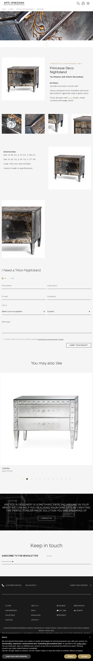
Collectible (10, 618)
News (33, 613)
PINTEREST (62, 618)
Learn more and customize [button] (16, 656)
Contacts (35, 623)
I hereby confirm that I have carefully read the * (34, 341)
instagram (79, 608)
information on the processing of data (50, 341)
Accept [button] (84, 656)
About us (35, 608)
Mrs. (13, 279)
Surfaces (9, 623)
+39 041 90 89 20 (31, 587)
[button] (23, 481)
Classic (8, 608)
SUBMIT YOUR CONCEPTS (80, 587)
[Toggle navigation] (78, 3)
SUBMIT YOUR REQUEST (78, 347)
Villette (6, 470)
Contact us (46, 520)
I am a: (4, 306)
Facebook (61, 608)
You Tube (62, 613)
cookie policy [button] (81, 644)
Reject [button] (70, 656)
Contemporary (11, 613)
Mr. (5, 279)
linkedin (78, 613)
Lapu (70, 98)
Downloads (36, 618)
